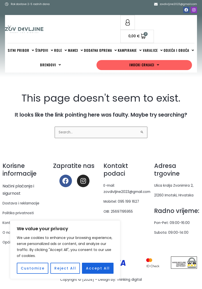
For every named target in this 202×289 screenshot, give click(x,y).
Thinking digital (129, 279)
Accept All (98, 268)
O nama (9, 232)
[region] (65, 249)
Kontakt (9, 223)
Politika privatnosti (18, 213)
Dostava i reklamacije (21, 203)
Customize (33, 268)
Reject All (65, 268)
